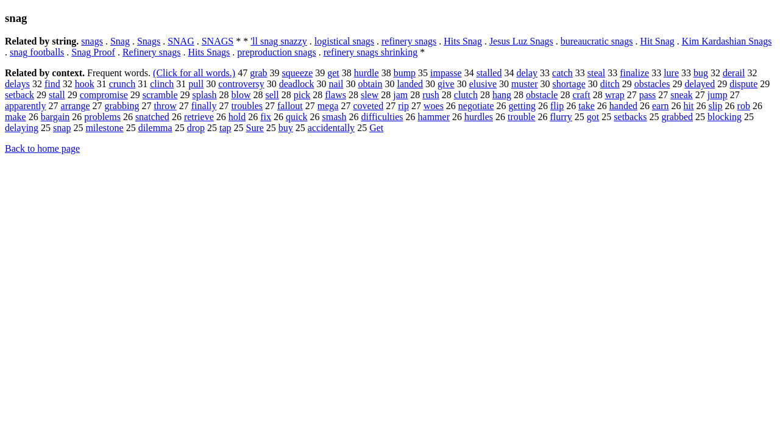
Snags (148, 41)
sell (272, 95)
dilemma (155, 128)
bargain (55, 117)
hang (501, 95)
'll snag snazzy (278, 41)
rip (403, 106)
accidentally (331, 128)
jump (717, 95)
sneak (681, 95)
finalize (634, 73)
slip (715, 106)
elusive (483, 84)
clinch (162, 84)
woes (434, 106)
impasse (446, 73)
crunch (122, 84)
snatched (152, 117)
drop (196, 128)
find (52, 84)
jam (400, 95)
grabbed (677, 117)
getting (522, 106)
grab (258, 73)
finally (204, 106)
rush (430, 95)
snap (62, 128)
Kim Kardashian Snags (727, 41)
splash (205, 95)
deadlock (296, 84)
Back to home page (42, 148)
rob (743, 106)
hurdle (366, 73)
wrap (615, 95)
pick (302, 95)
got (593, 117)
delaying (21, 128)
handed (623, 106)
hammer (434, 117)
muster (524, 84)
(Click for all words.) (194, 73)
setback (19, 95)
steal (596, 73)
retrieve (199, 117)
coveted (368, 106)
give (446, 84)
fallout (290, 106)
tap (225, 128)
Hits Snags (209, 52)
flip (557, 106)
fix (265, 117)
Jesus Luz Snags (521, 41)
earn (660, 106)
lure (671, 73)
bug (700, 73)
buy (285, 128)
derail (734, 73)
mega (328, 106)
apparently (25, 106)
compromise (104, 95)
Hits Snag (463, 41)
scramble (160, 95)
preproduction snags (276, 52)
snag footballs (37, 52)
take (586, 106)
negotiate (476, 106)
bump (405, 73)
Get (376, 128)
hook (84, 84)
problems (102, 117)
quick (297, 117)
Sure (255, 128)
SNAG (181, 41)
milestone (104, 128)
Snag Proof (93, 52)
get (333, 73)
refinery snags (408, 41)
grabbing (122, 106)
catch (562, 73)
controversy (241, 84)
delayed (699, 84)
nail (335, 84)
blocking (724, 117)
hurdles (478, 117)
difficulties (382, 117)
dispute (743, 84)
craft (581, 95)
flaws (335, 95)
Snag (120, 41)
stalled (489, 73)
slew (369, 95)
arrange (75, 106)
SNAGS (217, 41)
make (15, 117)
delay (526, 73)
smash (334, 117)
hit (689, 106)
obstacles (652, 84)
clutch (466, 95)
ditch (610, 84)
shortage (569, 84)
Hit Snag (657, 41)
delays (17, 84)
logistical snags (344, 41)
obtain (370, 84)
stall (57, 95)
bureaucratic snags (597, 41)
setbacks (630, 117)
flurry (561, 117)
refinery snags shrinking (371, 52)
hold (237, 117)
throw (165, 106)
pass (647, 95)
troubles (247, 106)
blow (241, 95)
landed (410, 84)
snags (92, 41)
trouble (521, 117)
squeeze (297, 73)
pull (196, 84)
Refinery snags (151, 52)
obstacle (542, 95)
